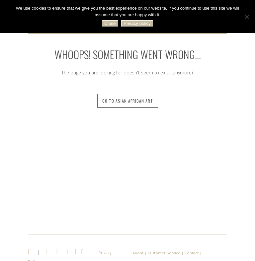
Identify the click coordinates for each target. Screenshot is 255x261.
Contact (192, 252)
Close (110, 23)
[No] (246, 16)
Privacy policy (137, 23)
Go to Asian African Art (127, 101)
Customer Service (164, 252)
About (137, 252)
